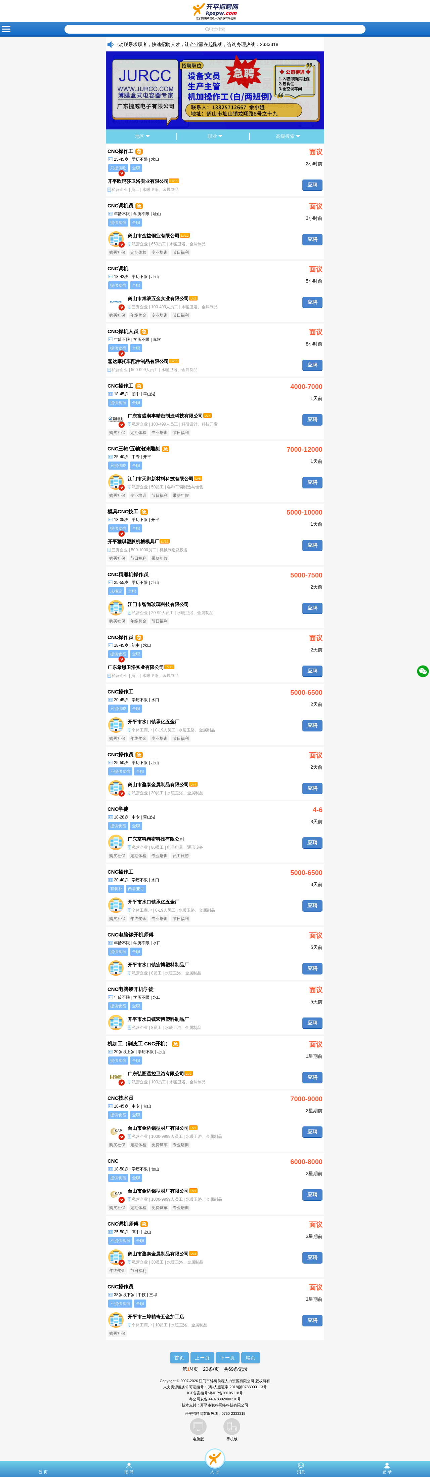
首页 (179, 1357)
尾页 (251, 1357)
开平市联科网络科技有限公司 (224, 1405)
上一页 (202, 1357)
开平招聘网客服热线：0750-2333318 (215, 1413)
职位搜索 (215, 29)
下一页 (227, 1357)
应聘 (312, 185)
